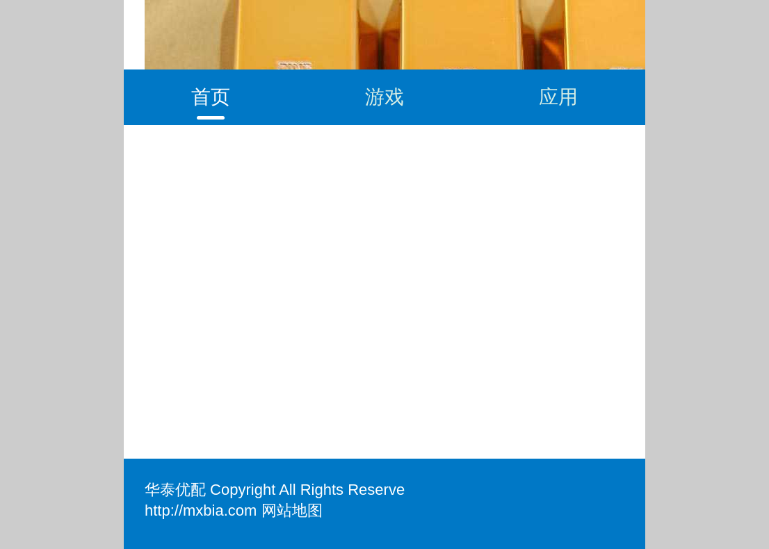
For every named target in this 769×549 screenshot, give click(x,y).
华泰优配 (175, 489)
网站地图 (292, 510)
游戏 (384, 97)
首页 (210, 97)
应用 (558, 97)
